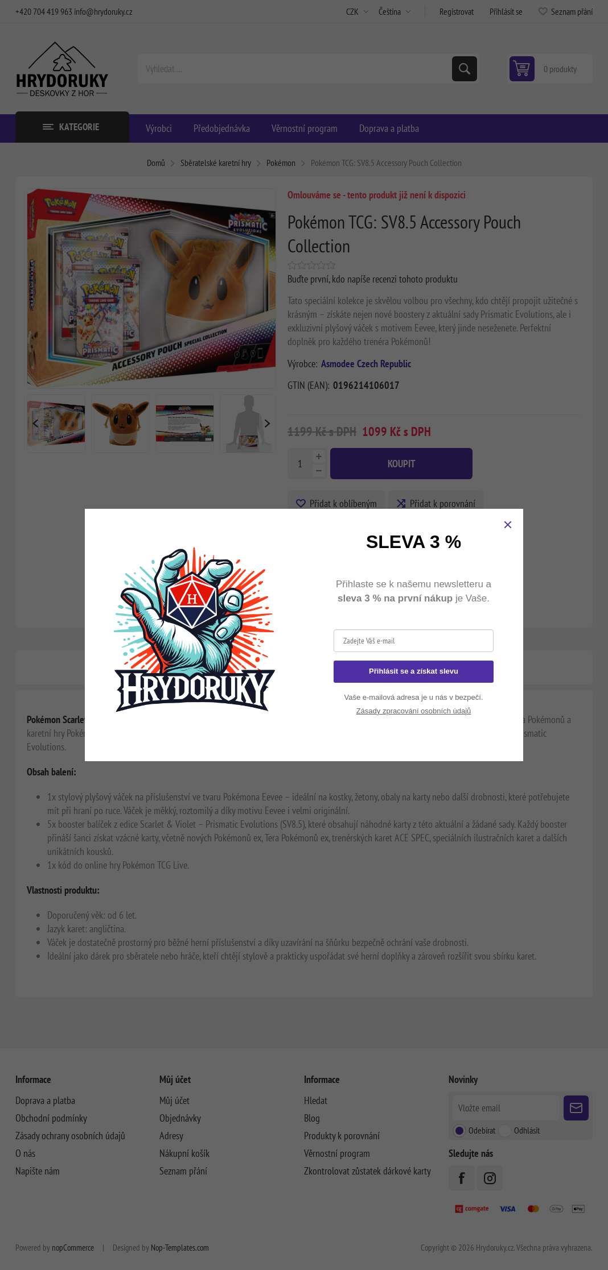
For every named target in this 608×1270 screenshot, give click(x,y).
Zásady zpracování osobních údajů (413, 711)
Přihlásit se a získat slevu (413, 671)
